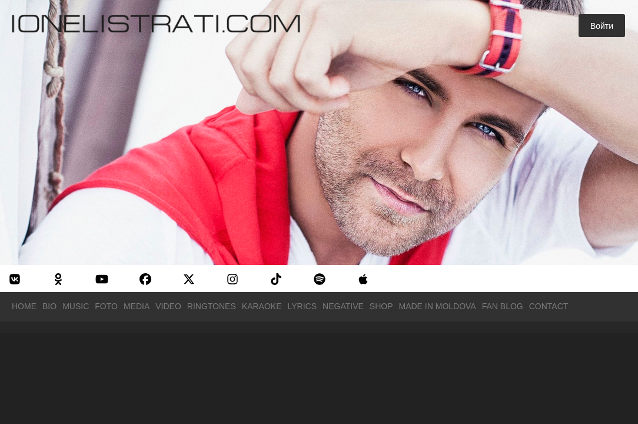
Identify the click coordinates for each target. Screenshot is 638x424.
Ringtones (211, 306)
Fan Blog (502, 306)
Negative (343, 306)
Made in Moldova (437, 306)
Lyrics (302, 306)
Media (136, 306)
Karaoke (262, 306)
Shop (381, 306)
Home (24, 306)
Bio (49, 306)
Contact (549, 306)
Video (168, 306)
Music (75, 306)
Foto (106, 306)
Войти (601, 26)
